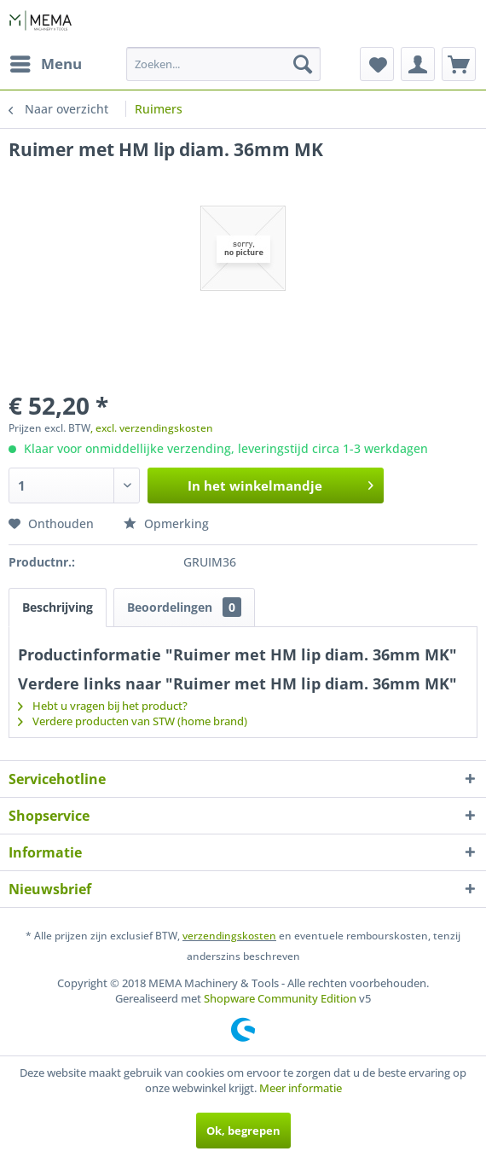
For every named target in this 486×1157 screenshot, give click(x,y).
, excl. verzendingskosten (151, 428)
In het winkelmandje (280, 483)
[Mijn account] (418, 64)
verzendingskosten (229, 935)
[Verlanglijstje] (377, 64)
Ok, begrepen (243, 1130)
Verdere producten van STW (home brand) (132, 721)
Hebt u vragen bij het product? (103, 705)
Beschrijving (57, 607)
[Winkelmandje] (459, 64)
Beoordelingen (184, 607)
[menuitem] (45, 64)
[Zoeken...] (223, 64)
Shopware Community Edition (280, 998)
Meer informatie (300, 1088)
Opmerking (166, 523)
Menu (46, 61)
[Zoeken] (303, 64)
